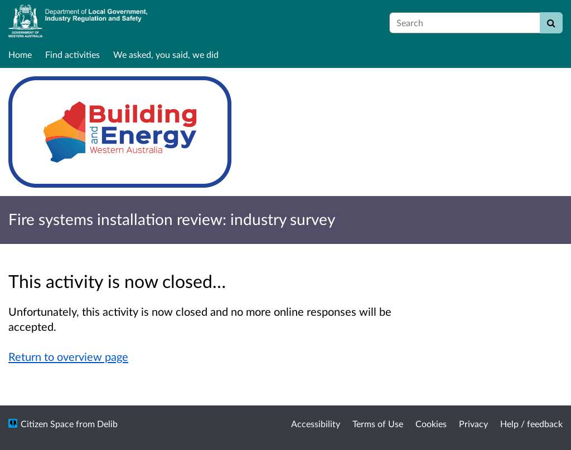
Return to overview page (68, 356)
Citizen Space (47, 423)
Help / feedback (531, 423)
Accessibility (315, 423)
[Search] (551, 22)
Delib (107, 423)
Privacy (473, 423)
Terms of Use (377, 423)
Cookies (431, 423)
